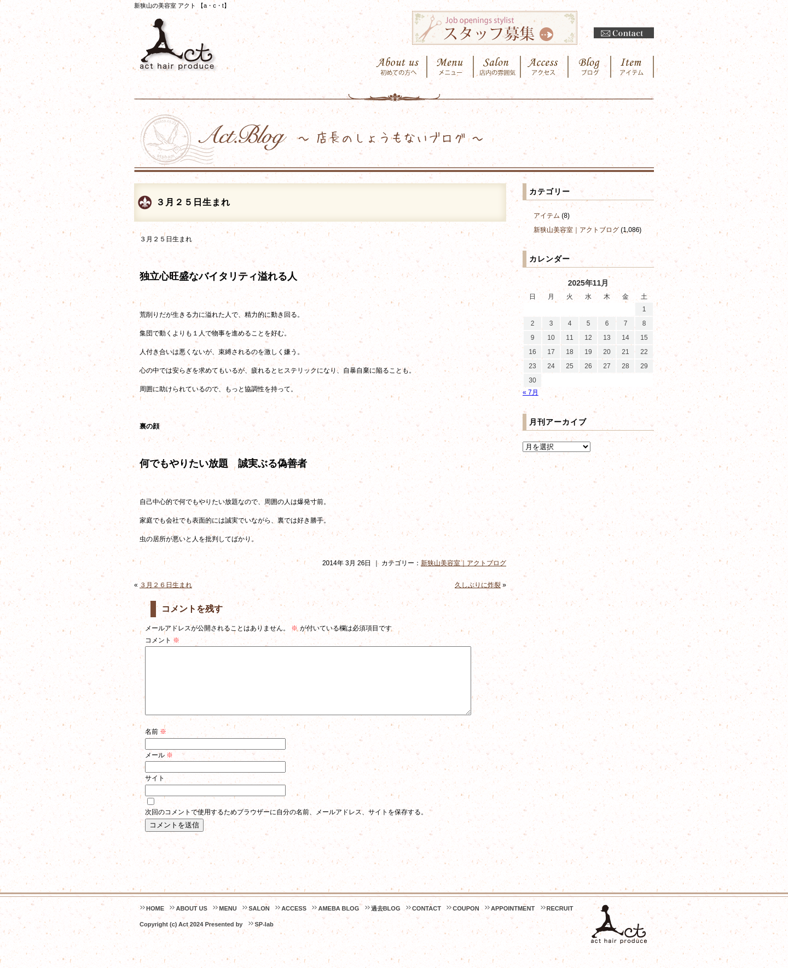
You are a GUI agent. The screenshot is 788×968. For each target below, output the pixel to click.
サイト (155, 791)
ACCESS (293, 921)
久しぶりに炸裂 (478, 585)
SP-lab (263, 937)
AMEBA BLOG (338, 921)
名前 (155, 745)
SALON (259, 921)
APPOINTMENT (513, 921)
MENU (227, 921)
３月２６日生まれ (166, 585)
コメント (162, 640)
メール (159, 768)
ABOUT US (191, 921)
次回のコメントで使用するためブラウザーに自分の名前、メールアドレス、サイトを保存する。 (286, 825)
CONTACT (426, 921)
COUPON (466, 921)
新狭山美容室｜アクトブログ (463, 563)
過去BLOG (386, 921)
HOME (155, 921)
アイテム (547, 215)
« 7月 (530, 392)
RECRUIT (560, 921)
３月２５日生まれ (193, 202)
